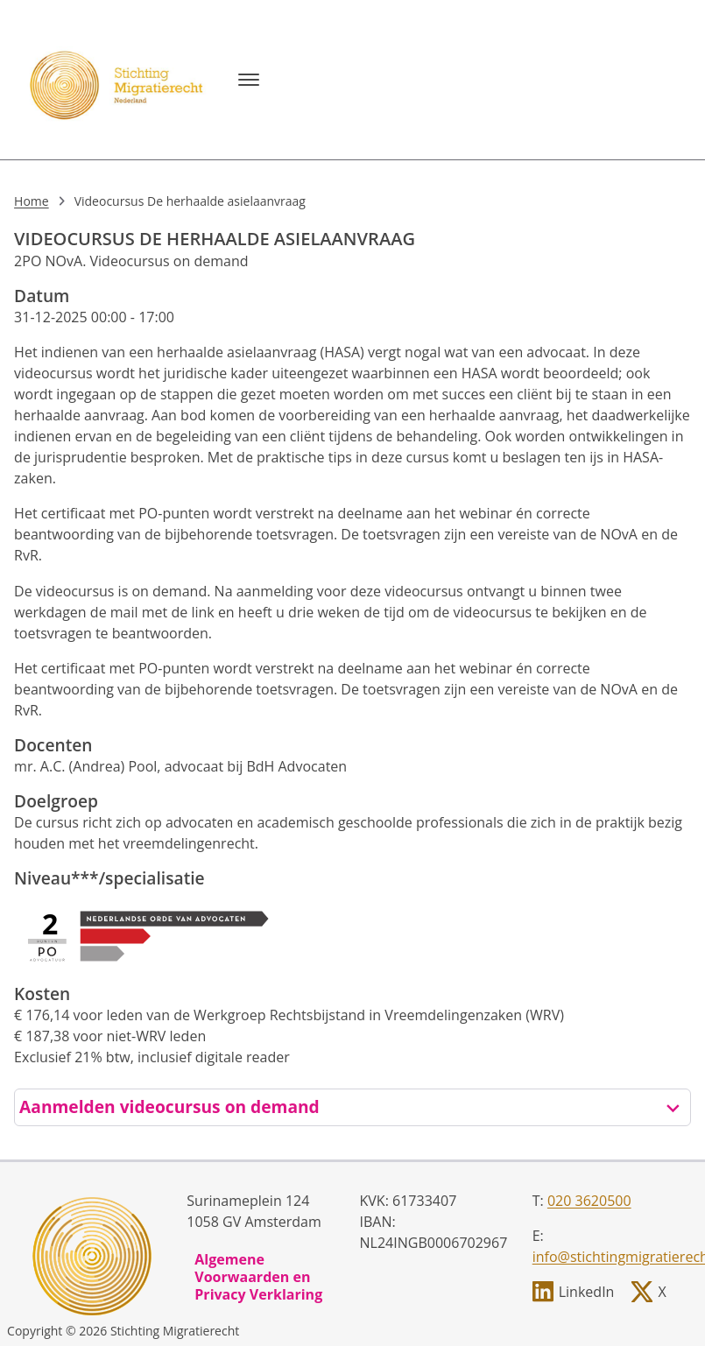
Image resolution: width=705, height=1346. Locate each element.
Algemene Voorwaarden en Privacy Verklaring (258, 1277)
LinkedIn (587, 1291)
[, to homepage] (119, 79)
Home (31, 201)
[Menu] (248, 80)
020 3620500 (589, 1200)
